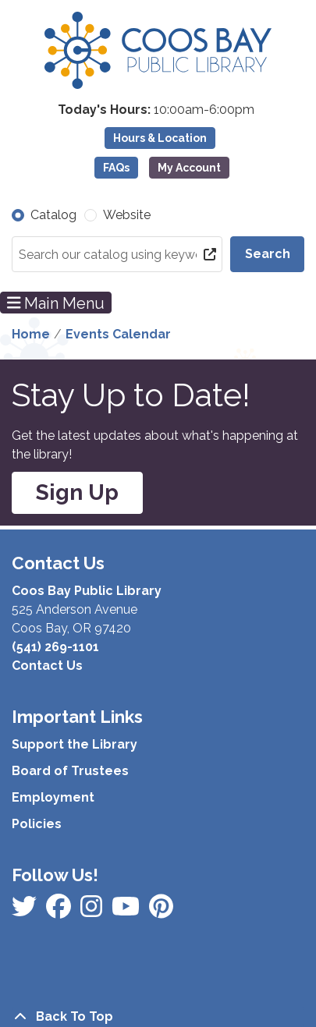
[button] (156, 110)
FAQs (116, 167)
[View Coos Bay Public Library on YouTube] (161, 911)
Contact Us (47, 665)
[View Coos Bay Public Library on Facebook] (26, 911)
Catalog (53, 214)
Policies (37, 823)
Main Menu (56, 302)
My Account (189, 167)
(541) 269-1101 (55, 646)
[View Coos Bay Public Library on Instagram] (60, 911)
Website (127, 214)
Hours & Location (160, 138)
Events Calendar (118, 334)
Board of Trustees (70, 770)
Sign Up (77, 492)
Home (31, 334)
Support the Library (74, 744)
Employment (53, 797)
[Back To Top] (158, 1017)
